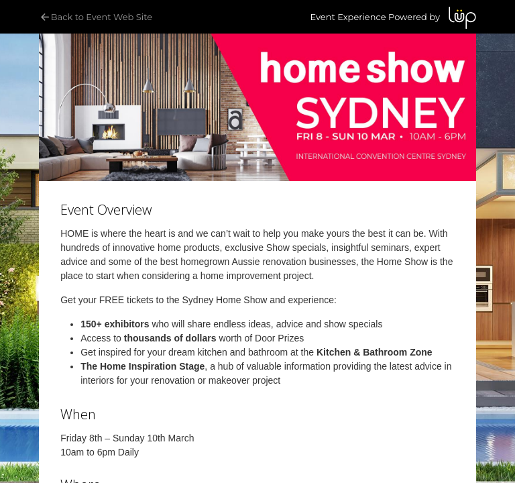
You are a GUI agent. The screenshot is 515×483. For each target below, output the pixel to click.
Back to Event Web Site (95, 16)
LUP (462, 18)
